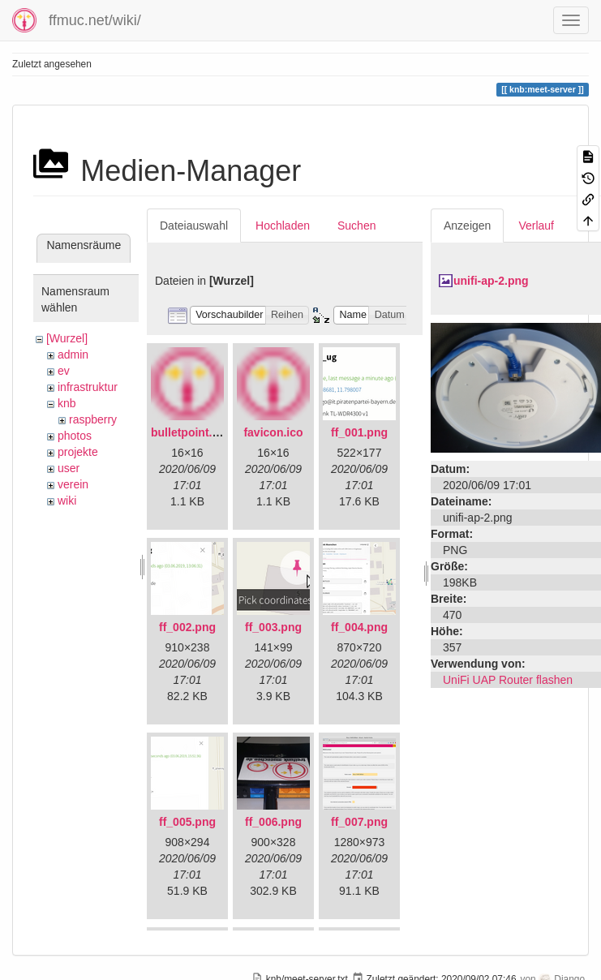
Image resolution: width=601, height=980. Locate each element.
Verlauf (536, 225)
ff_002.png (187, 627)
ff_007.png (359, 821)
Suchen (356, 225)
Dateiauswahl (194, 225)
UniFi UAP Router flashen (508, 679)
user (68, 468)
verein (73, 484)
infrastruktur (88, 386)
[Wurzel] (67, 338)
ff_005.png (187, 821)
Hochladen (282, 225)
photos (75, 435)
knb (67, 403)
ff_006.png (273, 821)
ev (64, 370)
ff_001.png (359, 432)
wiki (67, 500)
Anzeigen (467, 225)
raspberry (93, 419)
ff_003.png (273, 627)
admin (73, 354)
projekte (78, 451)
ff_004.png (359, 627)
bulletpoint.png (192, 432)
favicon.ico (273, 432)
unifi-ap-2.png (491, 280)
